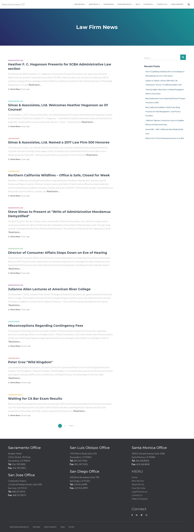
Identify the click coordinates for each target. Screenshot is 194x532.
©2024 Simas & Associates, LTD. (19, 527)
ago (25, 89)
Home (134, 477)
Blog (138, 4)
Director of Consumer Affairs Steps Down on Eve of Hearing (57, 252)
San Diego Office (84, 471)
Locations (148, 4)
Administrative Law (15, 60)
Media (63, 527)
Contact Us (162, 4)
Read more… (35, 84)
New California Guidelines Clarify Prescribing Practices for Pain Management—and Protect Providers (163, 111)
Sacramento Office (24, 448)
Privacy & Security (50, 527)
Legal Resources (125, 4)
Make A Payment (177, 4)
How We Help (109, 4)
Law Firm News (13, 138)
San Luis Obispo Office (90, 448)
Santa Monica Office (149, 448)
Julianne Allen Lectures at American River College (49, 289)
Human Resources (15, 395)
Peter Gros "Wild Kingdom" (30, 362)
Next (71, 426)
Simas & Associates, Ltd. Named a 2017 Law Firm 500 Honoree (58, 142)
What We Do (94, 4)
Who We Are (79, 4)
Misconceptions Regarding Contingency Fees (45, 325)
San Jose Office (21, 475)
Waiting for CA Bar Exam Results (35, 398)
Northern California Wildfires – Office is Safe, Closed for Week (59, 175)
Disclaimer (36, 527)
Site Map (71, 527)
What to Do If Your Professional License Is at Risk (165, 138)
